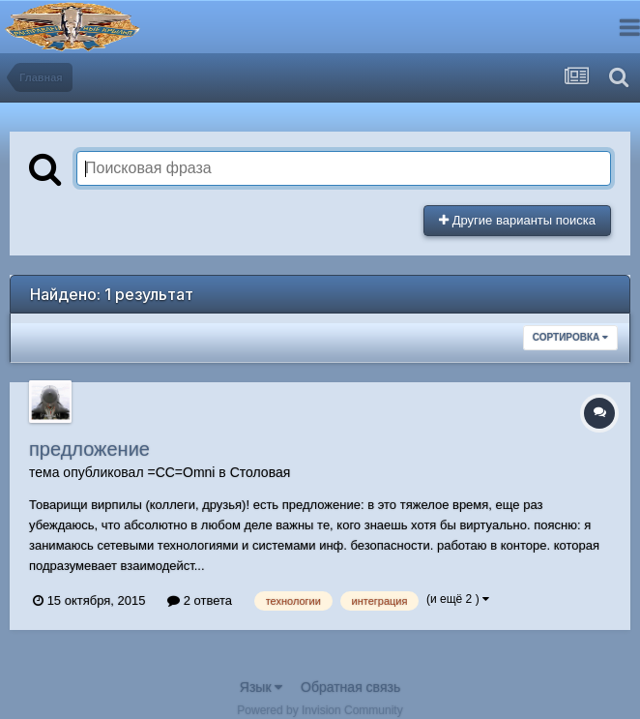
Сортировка (570, 337)
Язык (261, 687)
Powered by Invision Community (319, 710)
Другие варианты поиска (517, 220)
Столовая (260, 472)
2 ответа (199, 600)
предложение (89, 449)
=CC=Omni (181, 472)
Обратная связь (350, 687)
